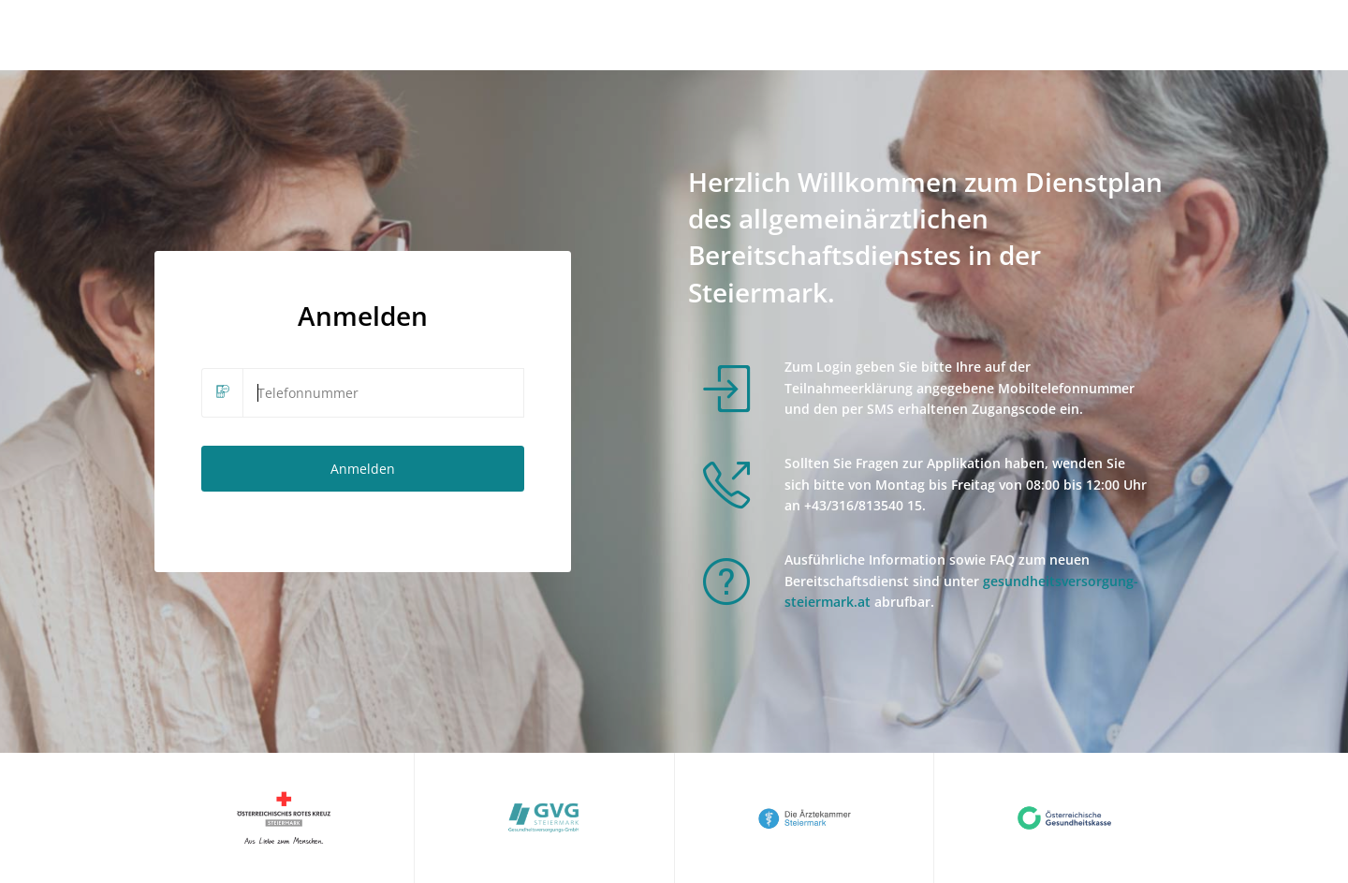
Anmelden (362, 469)
